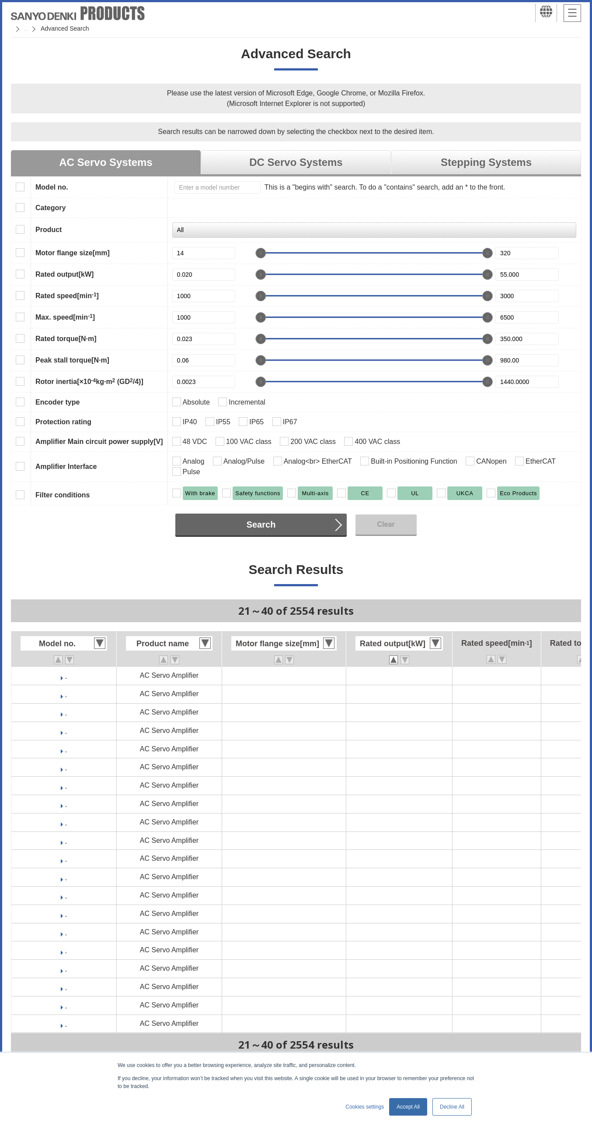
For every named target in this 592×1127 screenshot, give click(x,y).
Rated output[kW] (64, 274)
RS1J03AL (66, 675)
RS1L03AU (66, 950)
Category (50, 207)
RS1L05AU (66, 1005)
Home (19, 28)
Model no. (51, 187)
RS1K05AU (66, 840)
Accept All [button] (408, 1107)
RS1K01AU (66, 767)
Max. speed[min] (65, 317)
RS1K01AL (66, 749)
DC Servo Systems (295, 162)
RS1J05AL (66, 712)
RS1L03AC (66, 913)
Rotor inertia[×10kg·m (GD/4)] (89, 381)
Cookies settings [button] (364, 1107)
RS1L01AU (66, 895)
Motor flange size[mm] (72, 253)
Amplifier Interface (66, 466)
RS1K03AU (66, 803)
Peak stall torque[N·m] (72, 360)
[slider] (260, 253)
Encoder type (57, 402)
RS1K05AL (66, 822)
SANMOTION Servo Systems (80, 28)
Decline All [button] (452, 1107)
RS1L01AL (66, 876)
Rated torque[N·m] (66, 338)
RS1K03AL (66, 785)
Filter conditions (62, 495)
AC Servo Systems (105, 162)
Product (48, 229)
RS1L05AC (66, 968)
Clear (386, 524)
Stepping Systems (486, 162)
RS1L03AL (66, 932)
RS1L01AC (66, 858)
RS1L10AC (66, 1023)
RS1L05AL (66, 986)
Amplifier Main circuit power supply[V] (99, 441)
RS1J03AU (66, 693)
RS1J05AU (66, 730)
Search (261, 524)
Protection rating (63, 422)
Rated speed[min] (67, 295)
